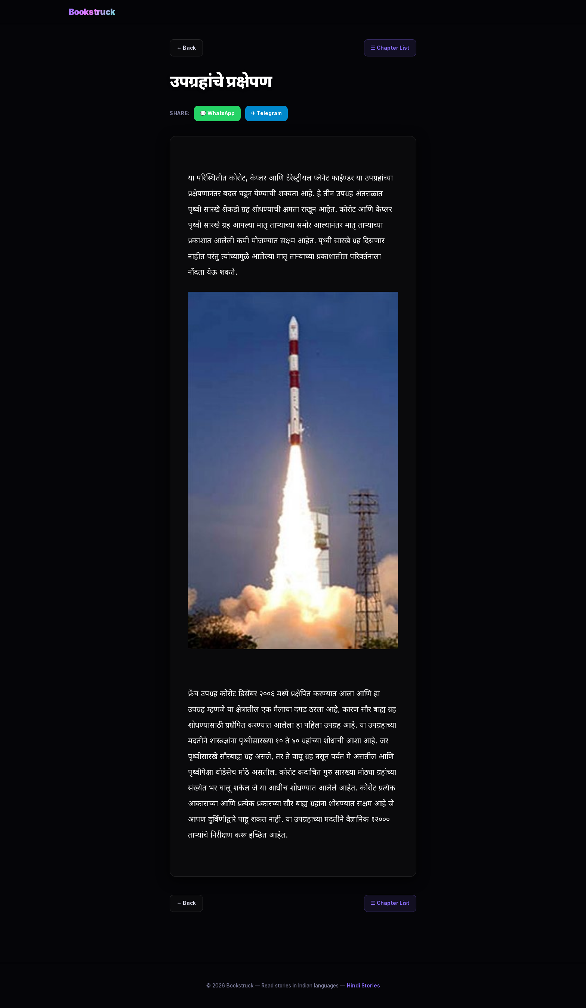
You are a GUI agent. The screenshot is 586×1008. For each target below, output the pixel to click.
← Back (186, 48)
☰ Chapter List (390, 48)
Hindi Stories (363, 986)
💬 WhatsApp (217, 113)
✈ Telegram (266, 113)
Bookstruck (92, 12)
